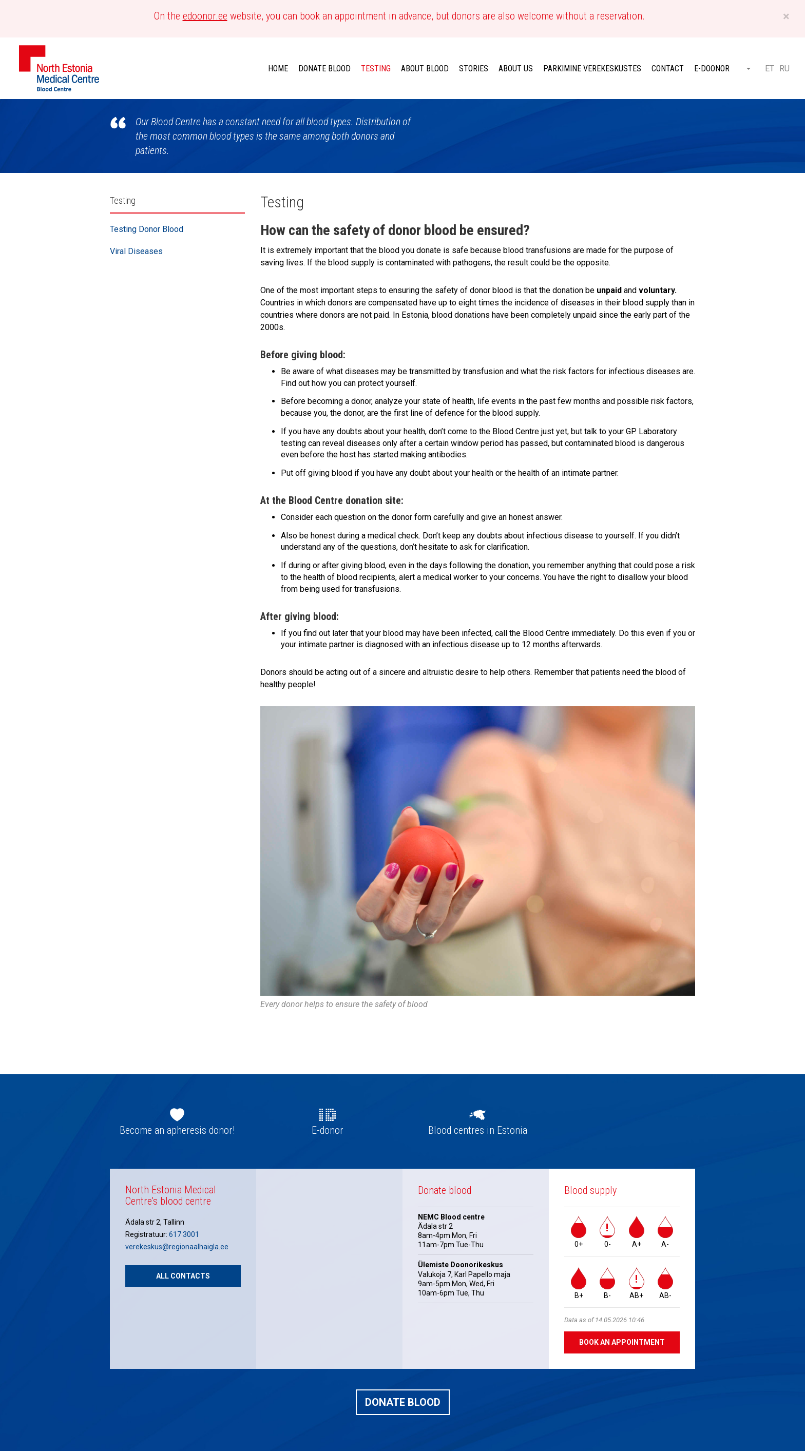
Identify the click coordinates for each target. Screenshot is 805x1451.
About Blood (425, 68)
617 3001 (184, 1234)
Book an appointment (622, 1342)
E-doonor (712, 68)
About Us (516, 68)
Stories (473, 68)
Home (278, 68)
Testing (376, 68)
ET (769, 68)
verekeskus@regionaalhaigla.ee (176, 1247)
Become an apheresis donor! (177, 1130)
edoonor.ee (205, 16)
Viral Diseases (136, 251)
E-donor (327, 1130)
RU (784, 68)
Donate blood (324, 68)
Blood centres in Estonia (477, 1130)
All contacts (183, 1276)
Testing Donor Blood (146, 229)
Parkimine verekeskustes (592, 68)
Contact (667, 68)
